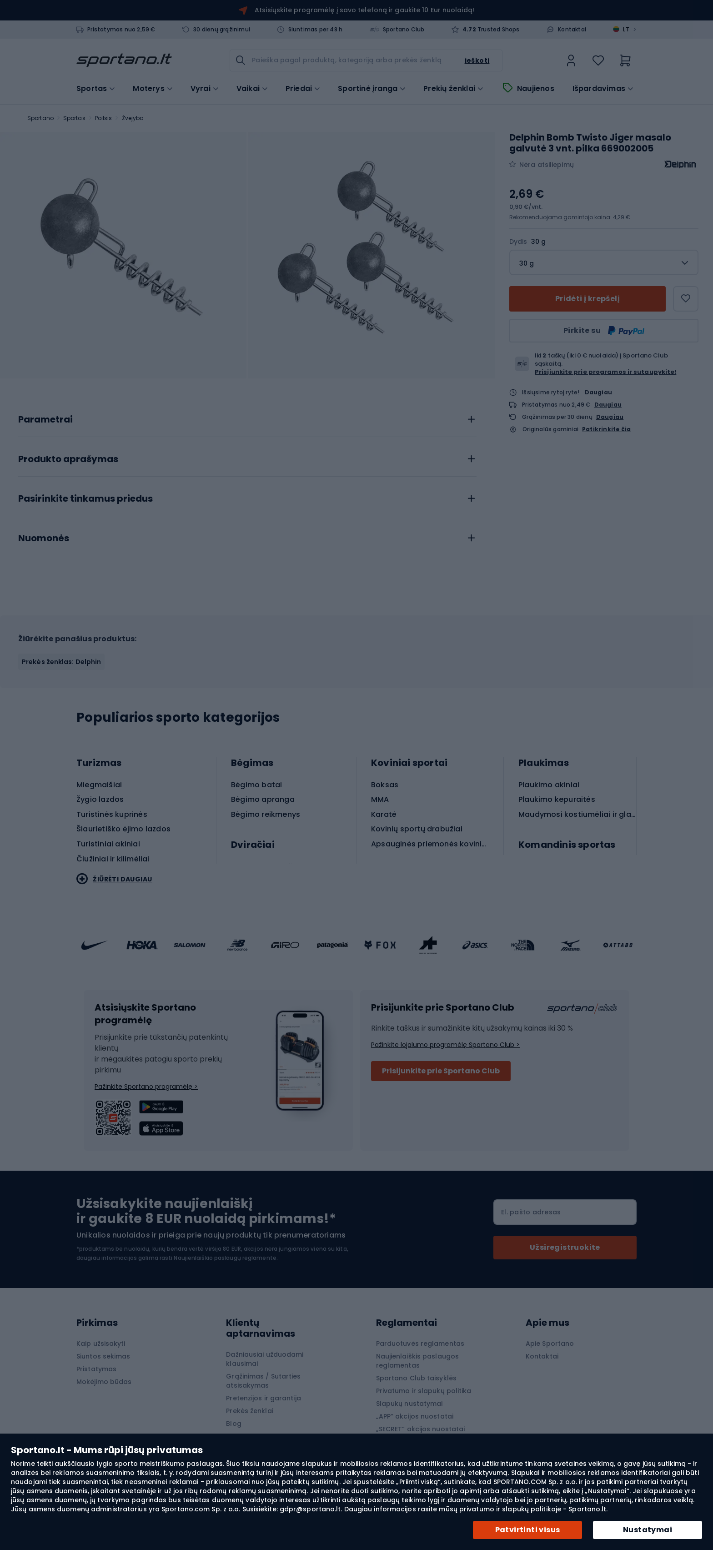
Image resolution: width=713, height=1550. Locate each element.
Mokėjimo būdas (103, 1381)
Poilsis (103, 118)
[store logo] (124, 60)
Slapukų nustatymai (409, 1403)
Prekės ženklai (249, 1410)
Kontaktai (572, 29)
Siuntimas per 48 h (315, 29)
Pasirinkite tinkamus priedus (85, 499)
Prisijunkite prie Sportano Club (441, 1071)
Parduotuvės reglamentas (420, 1343)
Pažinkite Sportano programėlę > (146, 1086)
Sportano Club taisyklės (416, 1378)
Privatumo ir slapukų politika (424, 1390)
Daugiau (598, 392)
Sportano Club (404, 29)
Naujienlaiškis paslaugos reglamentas (417, 1361)
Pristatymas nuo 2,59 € (121, 29)
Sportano (40, 118)
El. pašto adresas (531, 1212)
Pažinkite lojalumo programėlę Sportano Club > (445, 1044)
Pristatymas (96, 1369)
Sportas (74, 118)
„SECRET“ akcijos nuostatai (420, 1429)
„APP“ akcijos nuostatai (414, 1416)
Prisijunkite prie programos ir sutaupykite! (605, 371)
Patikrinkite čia (606, 429)
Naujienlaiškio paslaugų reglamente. (226, 1258)
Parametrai (45, 420)
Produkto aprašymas (68, 459)
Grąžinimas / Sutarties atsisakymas (263, 1381)
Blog (233, 1423)
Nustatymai (647, 1530)
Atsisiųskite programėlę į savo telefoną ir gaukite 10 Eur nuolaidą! (364, 10)
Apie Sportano (550, 1343)
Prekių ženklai (449, 88)
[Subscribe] (565, 1247)
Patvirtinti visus (527, 1530)
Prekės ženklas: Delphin (61, 661)
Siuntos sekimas (103, 1356)
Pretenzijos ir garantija (263, 1398)
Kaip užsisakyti (101, 1343)
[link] (571, 60)
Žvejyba (133, 118)
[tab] (247, 417)
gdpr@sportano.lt (310, 1509)
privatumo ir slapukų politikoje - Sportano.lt (533, 1509)
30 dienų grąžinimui (221, 29)
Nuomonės (43, 538)
